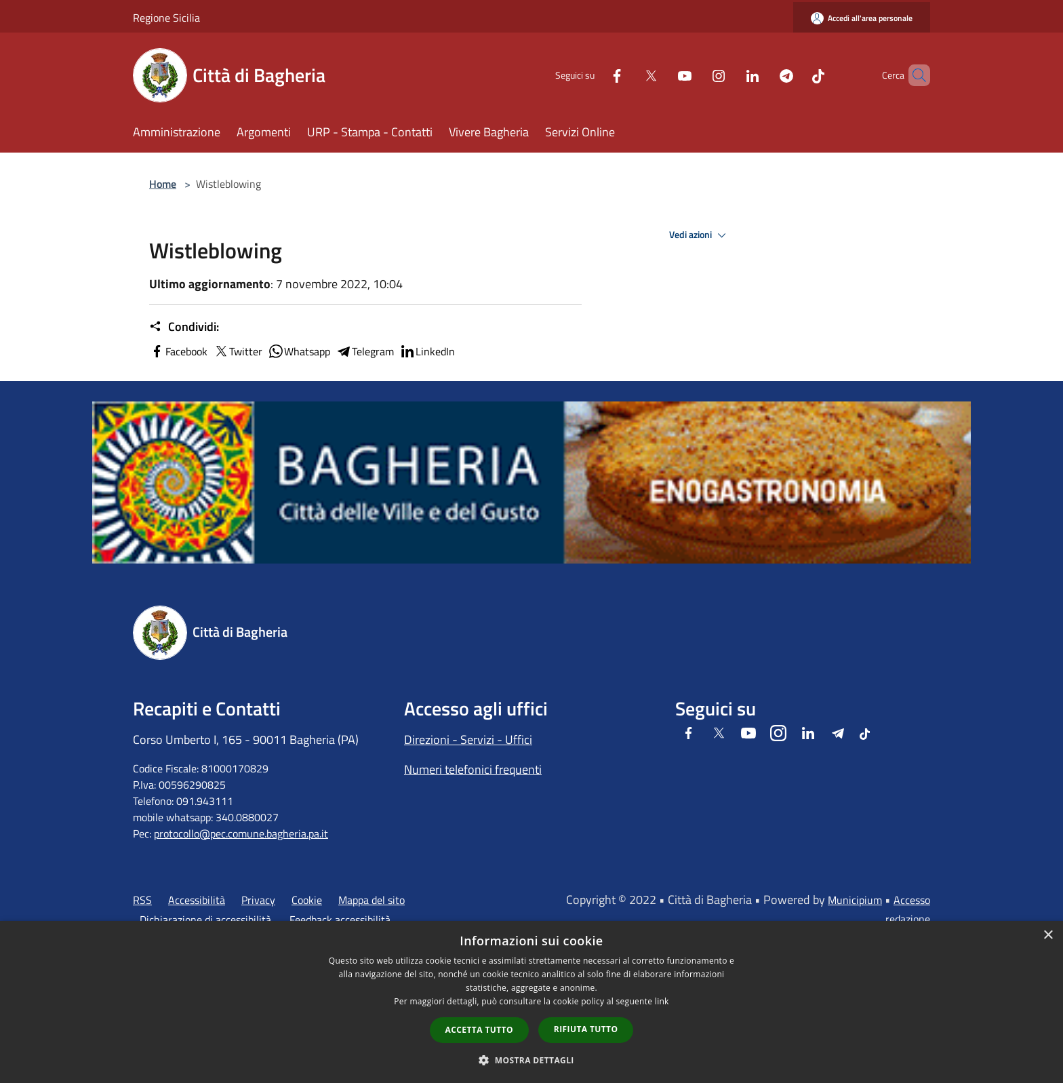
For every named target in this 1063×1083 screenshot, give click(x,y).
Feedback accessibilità (339, 919)
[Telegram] (763, 75)
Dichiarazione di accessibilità (205, 919)
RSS (142, 900)
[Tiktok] (795, 75)
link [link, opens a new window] (662, 1001)
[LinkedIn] (729, 75)
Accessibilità (196, 900)
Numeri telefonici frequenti (473, 769)
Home (162, 184)
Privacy (258, 900)
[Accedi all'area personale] (861, 18)
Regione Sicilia (166, 17)
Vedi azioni (699, 235)
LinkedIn (427, 351)
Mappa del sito (371, 900)
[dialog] (531, 1002)
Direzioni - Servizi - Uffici (468, 739)
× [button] (1048, 935)
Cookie (307, 900)
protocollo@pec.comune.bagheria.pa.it (241, 833)
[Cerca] (914, 75)
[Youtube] (661, 75)
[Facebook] (593, 75)
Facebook (178, 351)
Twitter (237, 351)
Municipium (855, 900)
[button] (531, 1060)
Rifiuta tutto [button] (586, 1029)
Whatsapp (299, 351)
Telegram (365, 351)
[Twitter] (627, 75)
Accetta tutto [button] (479, 1030)
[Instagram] (695, 75)
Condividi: (184, 326)
